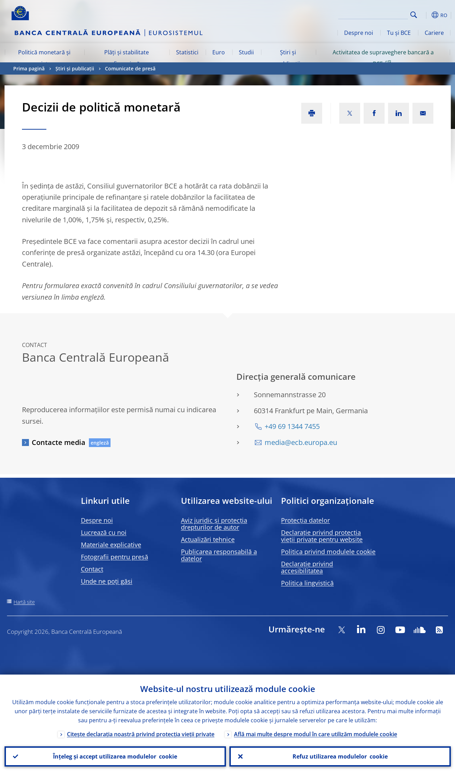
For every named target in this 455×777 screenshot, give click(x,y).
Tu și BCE (399, 33)
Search (413, 15)
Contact (92, 569)
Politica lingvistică (307, 583)
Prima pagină (29, 68)
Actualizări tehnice (208, 539)
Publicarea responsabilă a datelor (219, 555)
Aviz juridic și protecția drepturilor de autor (214, 523)
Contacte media (58, 442)
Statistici (187, 52)
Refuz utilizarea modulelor (340, 756)
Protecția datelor (305, 520)
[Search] (373, 14)
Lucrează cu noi (104, 532)
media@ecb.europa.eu (301, 442)
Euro (218, 52)
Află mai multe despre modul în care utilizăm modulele (315, 734)
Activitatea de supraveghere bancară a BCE (383, 57)
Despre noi (358, 33)
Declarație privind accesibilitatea (307, 567)
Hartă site (24, 602)
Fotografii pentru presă (114, 557)
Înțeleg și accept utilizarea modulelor (115, 756)
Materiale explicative (111, 544)
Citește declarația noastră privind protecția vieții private (140, 734)
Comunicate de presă (130, 68)
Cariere (434, 33)
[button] (426, 15)
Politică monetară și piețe (44, 57)
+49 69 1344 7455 (292, 426)
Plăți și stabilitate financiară (126, 57)
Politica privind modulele (328, 551)
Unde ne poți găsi (106, 581)
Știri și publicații (288, 57)
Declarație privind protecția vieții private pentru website (322, 536)
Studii (246, 52)
